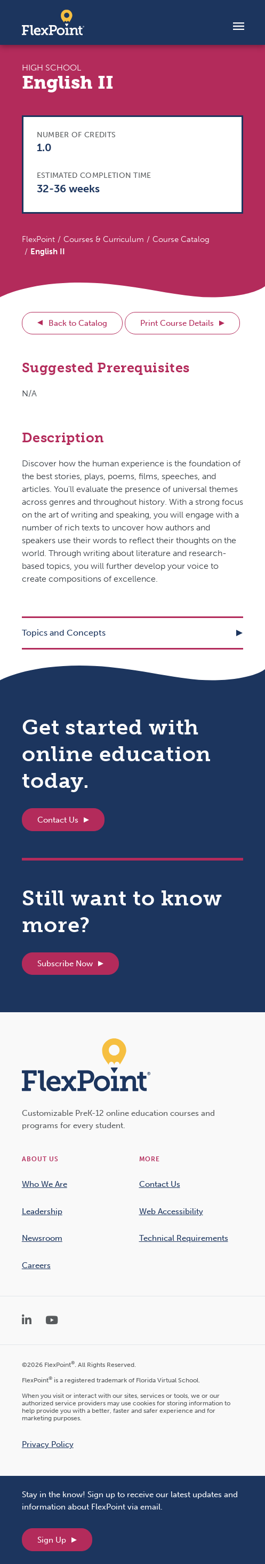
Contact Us (57, 820)
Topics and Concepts (64, 633)
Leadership (42, 1211)
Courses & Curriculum (103, 239)
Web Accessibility (171, 1211)
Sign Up (51, 1540)
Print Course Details (177, 323)
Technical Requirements (183, 1238)
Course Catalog (181, 239)
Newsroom (42, 1238)
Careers (36, 1265)
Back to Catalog (78, 323)
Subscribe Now (65, 963)
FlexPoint (38, 239)
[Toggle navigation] (239, 26)
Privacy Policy (48, 1444)
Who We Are (44, 1184)
